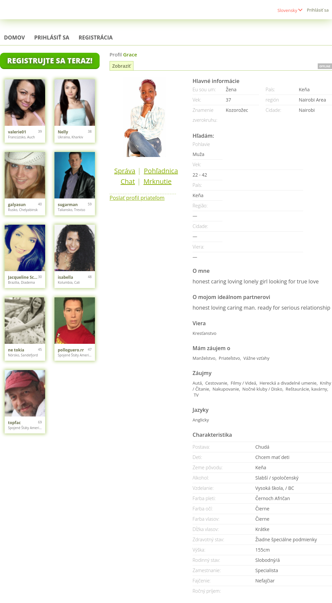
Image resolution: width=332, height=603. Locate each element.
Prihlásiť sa (318, 10)
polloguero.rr (71, 350)
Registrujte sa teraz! (50, 60)
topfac (14, 422)
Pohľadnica (161, 170)
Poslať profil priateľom (137, 197)
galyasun (17, 204)
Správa (124, 170)
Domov (14, 37)
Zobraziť (121, 66)
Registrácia (96, 37)
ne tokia (16, 350)
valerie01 (17, 132)
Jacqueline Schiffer (23, 277)
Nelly (63, 132)
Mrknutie (157, 181)
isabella (65, 277)
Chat (128, 181)
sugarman (68, 204)
